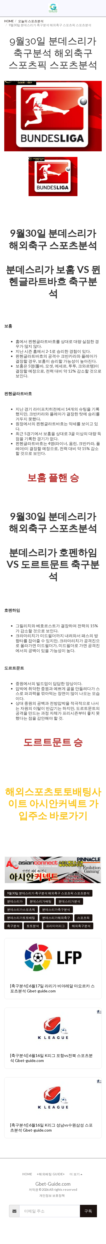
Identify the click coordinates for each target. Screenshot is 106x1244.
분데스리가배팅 (40, 901)
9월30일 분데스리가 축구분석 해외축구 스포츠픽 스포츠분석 (48, 893)
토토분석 (33, 926)
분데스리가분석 (69, 901)
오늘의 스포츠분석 (31, 21)
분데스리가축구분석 (56, 909)
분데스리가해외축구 (56, 917)
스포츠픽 (83, 917)
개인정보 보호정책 (52, 1195)
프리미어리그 (55, 926)
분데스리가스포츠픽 (21, 909)
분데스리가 (15, 901)
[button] (6, 8)
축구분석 (13, 926)
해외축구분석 (81, 926)
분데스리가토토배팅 (21, 917)
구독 (88, 1210)
